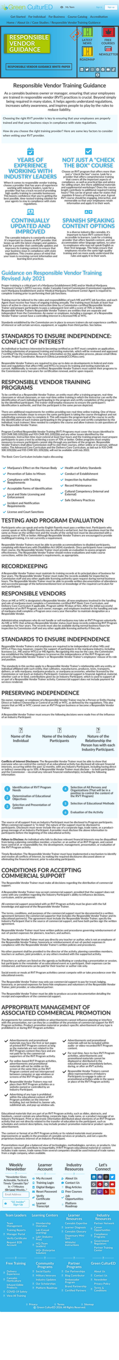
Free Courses (108, 42)
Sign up (111, 7)
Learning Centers (45, 1215)
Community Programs (45, 1265)
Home (10, 22)
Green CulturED (103, 1263)
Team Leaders (15, 1215)
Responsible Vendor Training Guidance (59, 85)
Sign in (99, 7)
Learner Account (45, 1167)
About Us (23, 22)
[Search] (85, 7)
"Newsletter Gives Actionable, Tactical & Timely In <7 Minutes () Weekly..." (16, 1183)
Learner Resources (74, 1216)
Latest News (87, 42)
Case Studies (40, 22)
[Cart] (91, 7)
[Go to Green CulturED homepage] (27, 7)
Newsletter (108, 54)
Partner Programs (74, 1265)
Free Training (16, 1263)
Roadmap (87, 59)
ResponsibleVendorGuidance (29, 44)
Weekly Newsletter (16, 1167)
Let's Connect (103, 1167)
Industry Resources (74, 1167)
